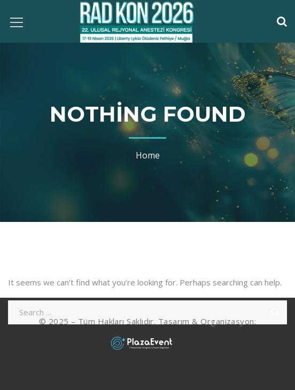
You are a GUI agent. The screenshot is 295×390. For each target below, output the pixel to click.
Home (148, 155)
